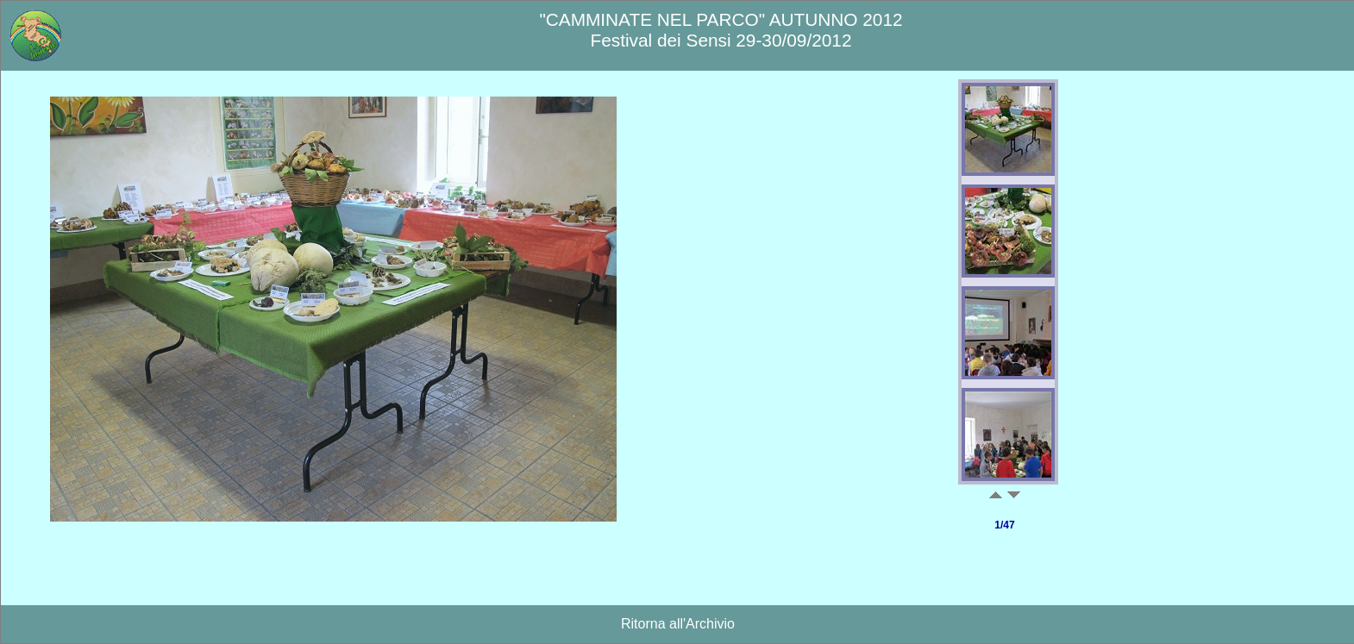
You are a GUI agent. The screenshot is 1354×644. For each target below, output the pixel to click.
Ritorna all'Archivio (678, 623)
